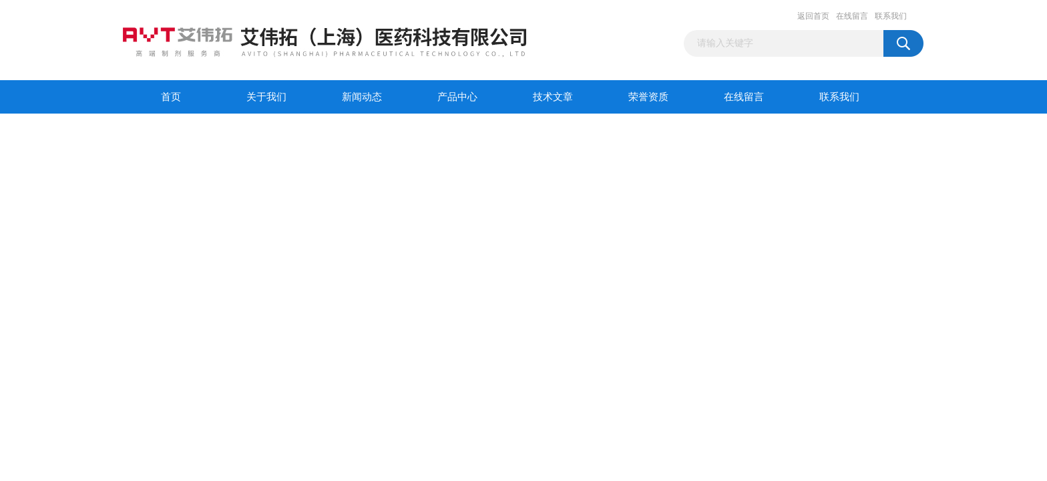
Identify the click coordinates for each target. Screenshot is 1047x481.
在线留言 (852, 16)
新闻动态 (362, 97)
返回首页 (813, 16)
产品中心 (457, 97)
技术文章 (553, 97)
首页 (171, 97)
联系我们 (891, 16)
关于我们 (266, 97)
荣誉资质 (648, 97)
